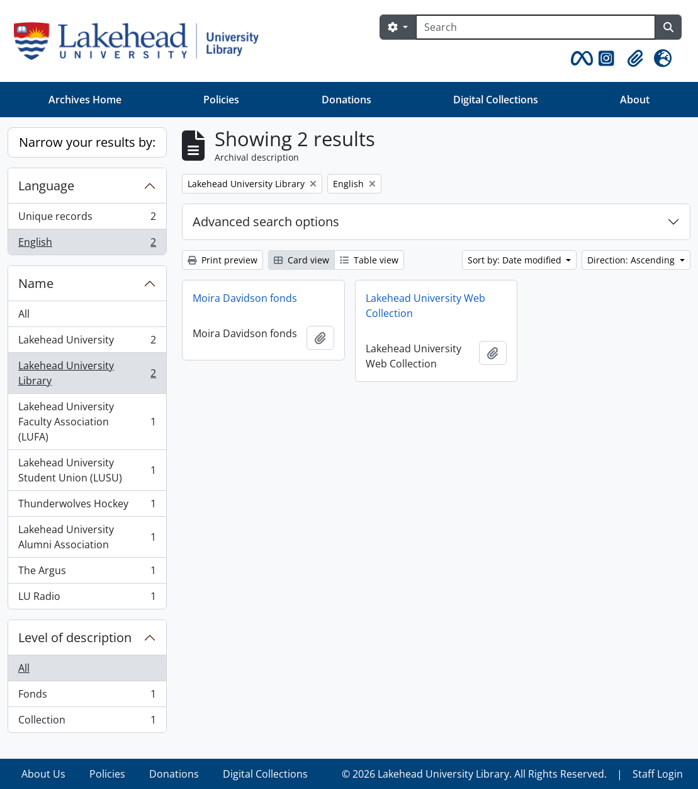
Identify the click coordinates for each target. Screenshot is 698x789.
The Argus (87, 573)
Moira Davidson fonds (245, 298)
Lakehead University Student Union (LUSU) (87, 470)
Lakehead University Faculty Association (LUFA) (87, 422)
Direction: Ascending (632, 260)
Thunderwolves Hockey (87, 506)
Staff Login (658, 774)
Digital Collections (495, 100)
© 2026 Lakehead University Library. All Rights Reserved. (474, 774)
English (87, 244)
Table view (369, 260)
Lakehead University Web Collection (425, 305)
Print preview (222, 260)
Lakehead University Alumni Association (87, 536)
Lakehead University (87, 342)
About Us (43, 774)
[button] (580, 58)
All (24, 314)
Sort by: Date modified (516, 260)
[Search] (535, 27)
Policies (221, 100)
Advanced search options (266, 221)
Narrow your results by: (87, 142)
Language (46, 185)
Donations (346, 100)
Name (35, 283)
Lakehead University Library (87, 373)
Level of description (75, 637)
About (635, 100)
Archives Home (84, 100)
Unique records (87, 219)
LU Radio (87, 599)
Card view (301, 260)
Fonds (87, 696)
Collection (87, 722)
